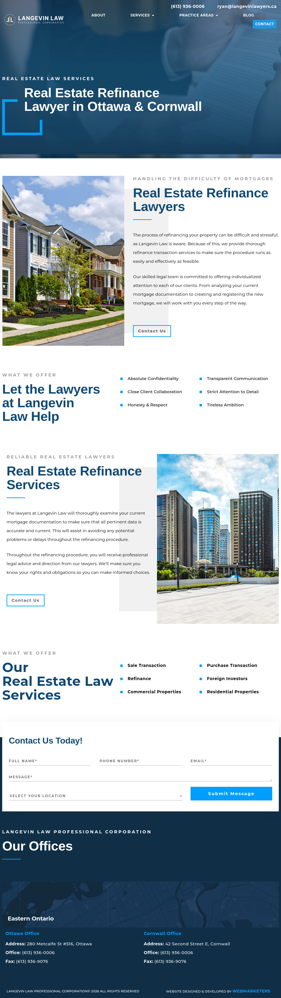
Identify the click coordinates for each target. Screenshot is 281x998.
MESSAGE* (20, 777)
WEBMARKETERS (251, 991)
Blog (248, 15)
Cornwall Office (162, 933)
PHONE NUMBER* (119, 761)
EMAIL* (199, 761)
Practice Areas (198, 15)
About (99, 15)
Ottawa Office (22, 933)
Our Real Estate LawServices (57, 681)
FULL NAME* (23, 761)
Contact (264, 24)
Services (142, 15)
